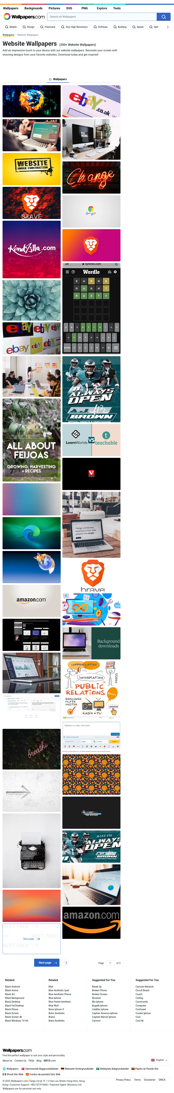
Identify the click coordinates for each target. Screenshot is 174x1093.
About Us (7, 1060)
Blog (39, 1060)
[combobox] (102, 17)
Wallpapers (10, 8)
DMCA (162, 1079)
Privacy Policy (123, 1079)
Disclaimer (149, 1079)
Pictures (54, 8)
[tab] (58, 79)
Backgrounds (33, 8)
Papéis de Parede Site (146, 1068)
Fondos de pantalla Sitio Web (45, 1074)
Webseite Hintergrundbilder (79, 1068)
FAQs (31, 1060)
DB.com (50, 1060)
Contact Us (20, 1060)
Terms (137, 1079)
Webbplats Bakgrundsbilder (114, 1068)
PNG (85, 8)
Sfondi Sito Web (15, 1074)
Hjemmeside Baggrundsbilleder (41, 1068)
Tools (117, 8)
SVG (69, 8)
